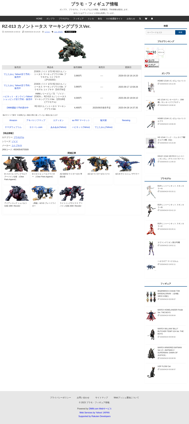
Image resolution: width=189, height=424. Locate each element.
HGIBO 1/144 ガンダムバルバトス (172, 81)
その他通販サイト (114, 19)
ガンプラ (50, 19)
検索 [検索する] (180, 32)
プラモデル (64, 19)
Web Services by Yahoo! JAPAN (94, 412)
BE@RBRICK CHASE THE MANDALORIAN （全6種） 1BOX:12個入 (169, 293)
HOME (39, 19)
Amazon (13, 120)
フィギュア (78, 19)
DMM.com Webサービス (100, 409)
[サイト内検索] (160, 32)
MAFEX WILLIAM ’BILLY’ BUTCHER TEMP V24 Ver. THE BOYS (171, 331)
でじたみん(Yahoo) (103, 127)
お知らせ (131, 19)
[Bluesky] (146, 19)
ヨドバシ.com (35, 127)
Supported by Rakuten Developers (94, 416)
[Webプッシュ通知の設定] (152, 19)
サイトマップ (101, 397)
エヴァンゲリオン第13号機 (169, 242)
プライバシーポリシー (60, 397)
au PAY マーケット (81, 120)
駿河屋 (103, 120)
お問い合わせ (83, 397)
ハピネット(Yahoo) (81, 127)
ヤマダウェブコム (13, 127)
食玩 (100, 19)
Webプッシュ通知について (126, 397)
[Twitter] (140, 19)
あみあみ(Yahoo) (58, 127)
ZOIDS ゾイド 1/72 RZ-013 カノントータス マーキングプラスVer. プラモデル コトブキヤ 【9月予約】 (50, 87)
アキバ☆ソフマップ (35, 120)
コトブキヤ (58, 32)
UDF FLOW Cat (164, 366)
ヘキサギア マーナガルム (168, 261)
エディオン (58, 120)
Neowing (126, 120)
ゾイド (47, 32)
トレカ (91, 19)
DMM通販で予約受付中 (18, 108)
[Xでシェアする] (70, 32)
